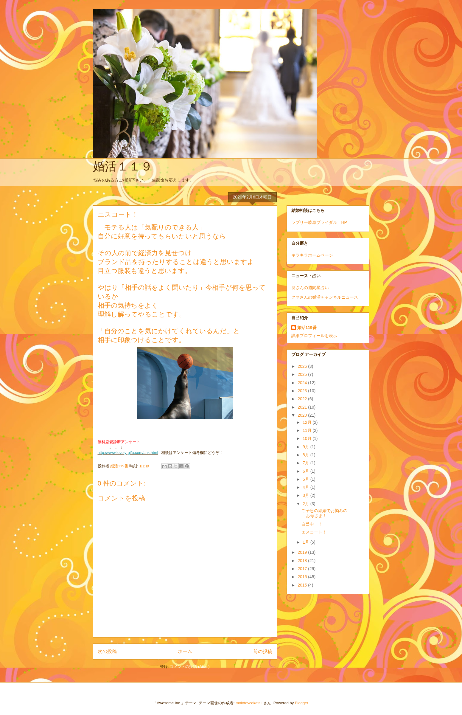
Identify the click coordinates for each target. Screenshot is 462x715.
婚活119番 (307, 327)
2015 (303, 585)
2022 (303, 398)
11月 (307, 430)
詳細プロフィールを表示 (314, 335)
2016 (303, 576)
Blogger (301, 703)
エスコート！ (313, 532)
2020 (303, 415)
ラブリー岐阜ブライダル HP (319, 222)
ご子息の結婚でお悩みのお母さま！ (324, 513)
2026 (303, 366)
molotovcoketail (249, 703)
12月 (307, 422)
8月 (306, 454)
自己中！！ (311, 524)
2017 (303, 568)
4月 (306, 487)
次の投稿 (107, 651)
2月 (306, 503)
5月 (306, 479)
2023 (303, 390)
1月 (306, 542)
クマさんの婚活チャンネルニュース (324, 297)
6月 (306, 471)
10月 (307, 438)
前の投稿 (262, 651)
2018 (303, 560)
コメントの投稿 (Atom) (190, 666)
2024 (303, 382)
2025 (303, 374)
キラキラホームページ (312, 255)
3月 (306, 495)
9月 (306, 446)
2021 (303, 407)
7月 (306, 462)
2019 (303, 552)
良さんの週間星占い (310, 287)
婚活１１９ (123, 166)
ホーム (185, 651)
